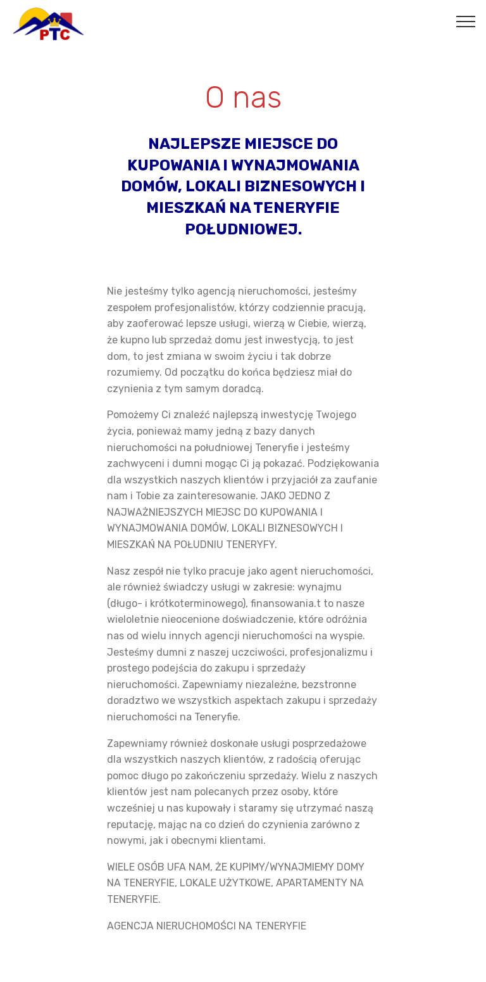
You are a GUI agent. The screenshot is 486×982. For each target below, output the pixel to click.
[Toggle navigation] (466, 21)
